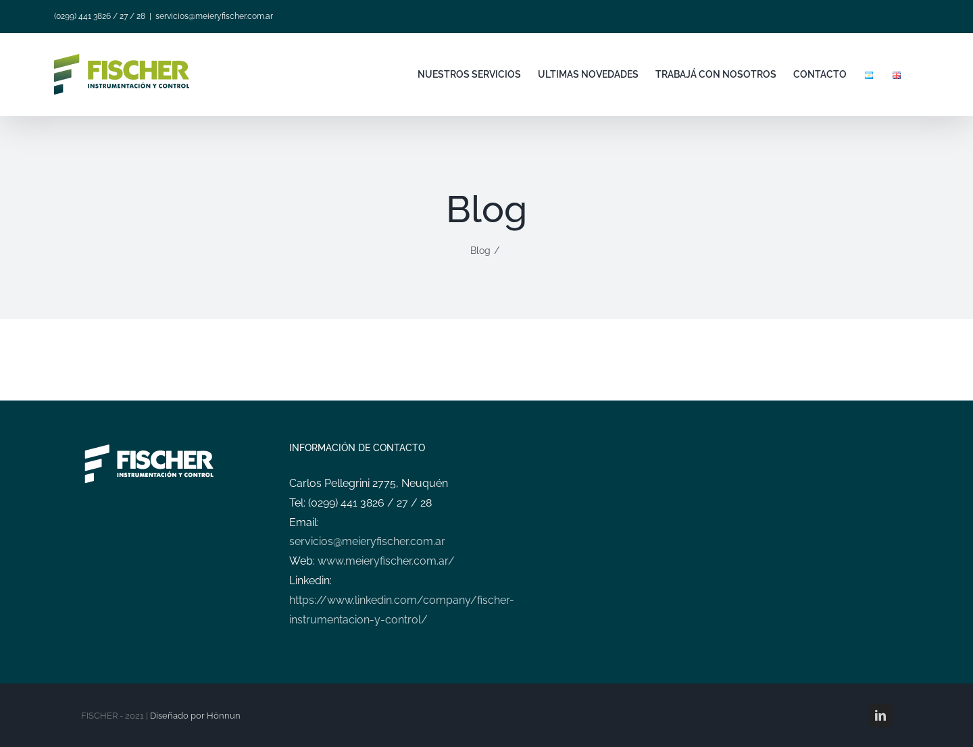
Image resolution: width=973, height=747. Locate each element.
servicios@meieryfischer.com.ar (214, 16)
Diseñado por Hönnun (195, 716)
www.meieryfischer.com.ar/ (386, 561)
